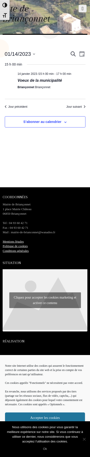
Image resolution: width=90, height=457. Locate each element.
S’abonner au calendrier (42, 122)
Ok (45, 449)
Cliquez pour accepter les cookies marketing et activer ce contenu (45, 300)
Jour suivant (75, 106)
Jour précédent (16, 106)
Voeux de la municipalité (40, 80)
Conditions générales (16, 251)
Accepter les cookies (45, 418)
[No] (84, 439)
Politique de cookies (15, 246)
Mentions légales (13, 241)
